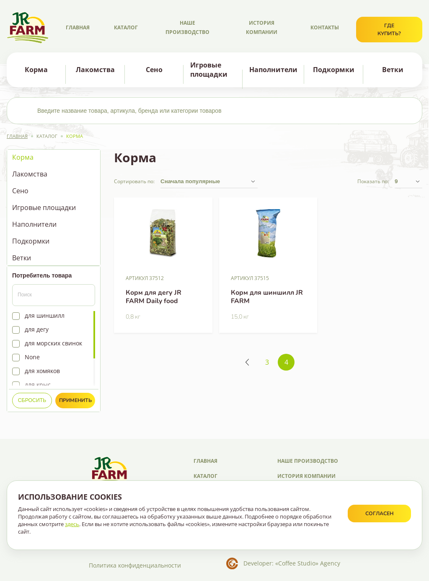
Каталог (126, 27)
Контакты (324, 27)
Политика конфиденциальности (135, 565)
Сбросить (32, 400)
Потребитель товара (42, 275)
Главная (78, 27)
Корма (36, 69)
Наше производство (187, 27)
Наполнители (273, 69)
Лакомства (95, 69)
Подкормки (333, 69)
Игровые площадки (208, 69)
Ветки (392, 69)
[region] (53, 207)
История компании (261, 27)
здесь (72, 524)
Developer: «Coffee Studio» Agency (291, 563)
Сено (154, 69)
